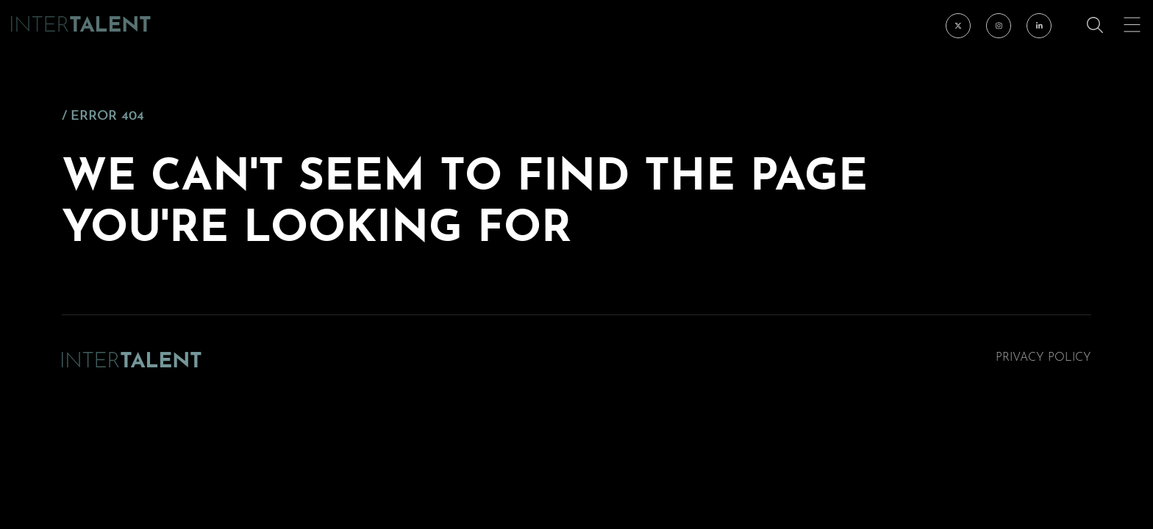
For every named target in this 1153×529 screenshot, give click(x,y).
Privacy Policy (1043, 358)
